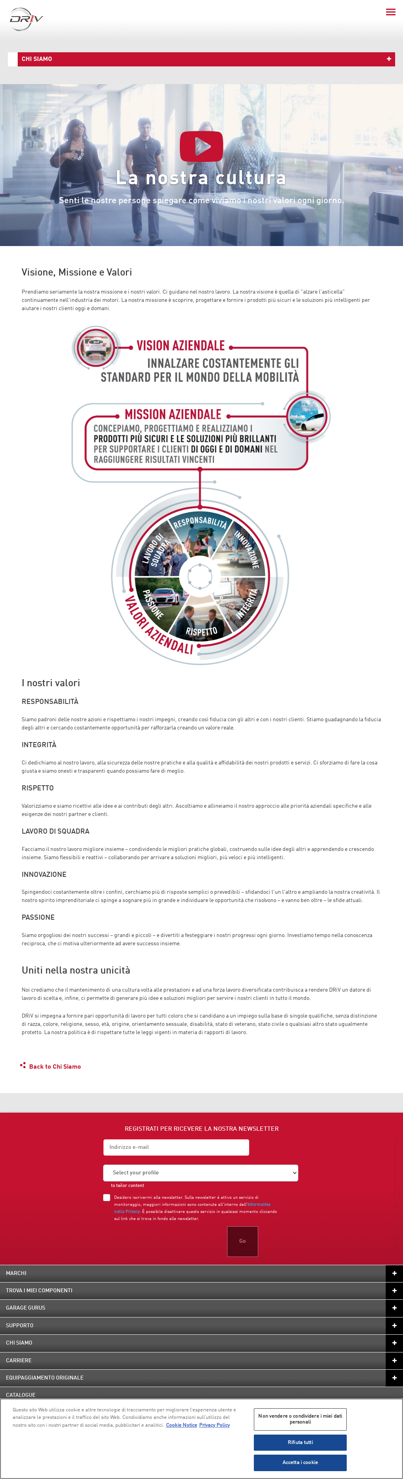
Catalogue (20, 1395)
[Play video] (201, 147)
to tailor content (127, 1185)
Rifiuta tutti (300, 1442)
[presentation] (163, 1241)
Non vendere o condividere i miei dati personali (300, 1419)
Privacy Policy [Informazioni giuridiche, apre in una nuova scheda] (214, 1425)
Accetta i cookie (300, 1462)
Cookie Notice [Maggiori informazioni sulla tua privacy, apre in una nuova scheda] (181, 1425)
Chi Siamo (37, 59)
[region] (201, 1438)
